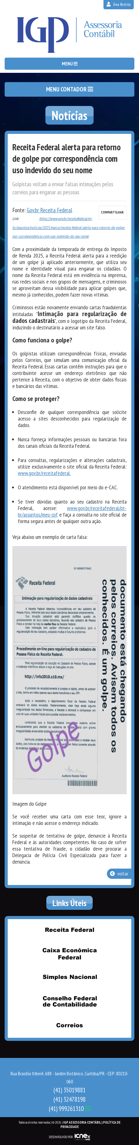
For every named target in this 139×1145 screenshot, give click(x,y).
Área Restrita (119, 4)
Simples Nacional (69, 978)
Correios (69, 1025)
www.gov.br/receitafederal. (44, 473)
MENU (70, 64)
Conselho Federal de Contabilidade (69, 1001)
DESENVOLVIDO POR (61, 1137)
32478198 (69, 1099)
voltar (119, 873)
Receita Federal (69, 930)
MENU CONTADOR (69, 89)
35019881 (69, 1090)
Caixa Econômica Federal (69, 954)
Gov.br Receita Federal (49, 210)
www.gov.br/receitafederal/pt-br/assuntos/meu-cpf (72, 511)
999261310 (70, 1108)
